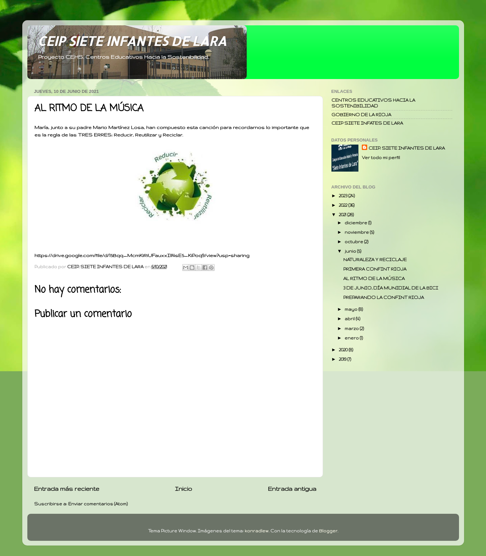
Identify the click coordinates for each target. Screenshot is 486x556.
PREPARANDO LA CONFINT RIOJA (383, 297)
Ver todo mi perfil (381, 157)
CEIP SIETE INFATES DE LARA (367, 123)
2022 (343, 205)
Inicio (183, 488)
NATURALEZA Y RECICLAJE (375, 259)
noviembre (357, 232)
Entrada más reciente (66, 488)
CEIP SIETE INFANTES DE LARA (131, 41)
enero (352, 337)
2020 (344, 349)
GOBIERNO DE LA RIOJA (361, 114)
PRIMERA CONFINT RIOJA (374, 269)
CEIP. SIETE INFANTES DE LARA (407, 148)
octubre (354, 241)
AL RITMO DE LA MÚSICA (374, 278)
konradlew (257, 530)
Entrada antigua (292, 488)
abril (350, 318)
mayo (351, 309)
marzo (352, 328)
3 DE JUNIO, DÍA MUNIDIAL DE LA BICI (390, 287)
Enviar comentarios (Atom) (98, 503)
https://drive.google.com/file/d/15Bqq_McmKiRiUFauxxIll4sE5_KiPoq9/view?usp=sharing (141, 255)
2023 (343, 195)
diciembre (356, 222)
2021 (343, 214)
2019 (343, 359)
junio (351, 251)
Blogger (328, 530)
